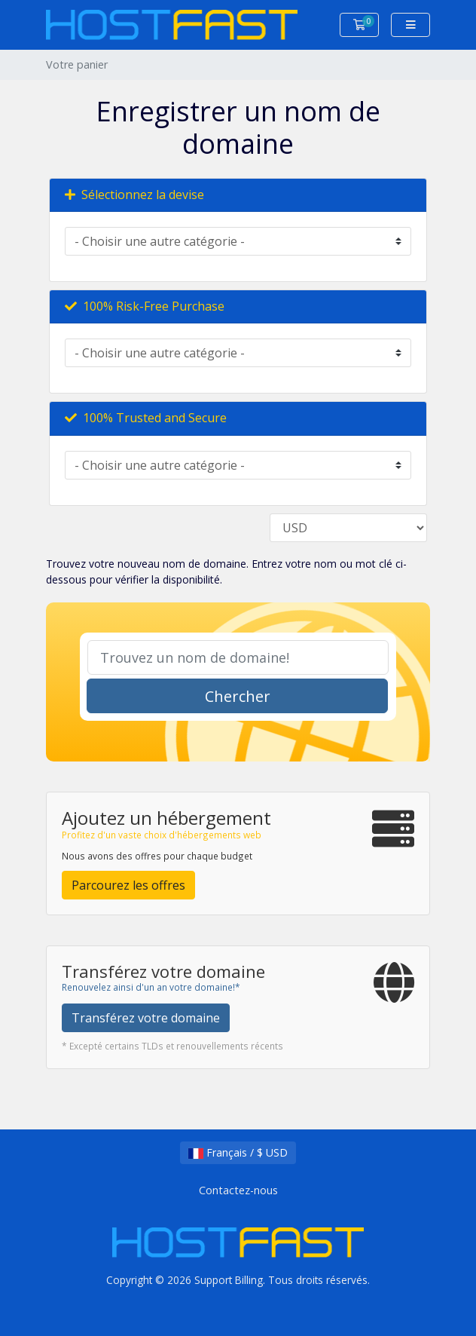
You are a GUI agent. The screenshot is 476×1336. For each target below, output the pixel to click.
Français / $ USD (238, 1152)
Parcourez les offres (128, 885)
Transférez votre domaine (146, 1018)
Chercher (237, 696)
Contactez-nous (238, 1190)
